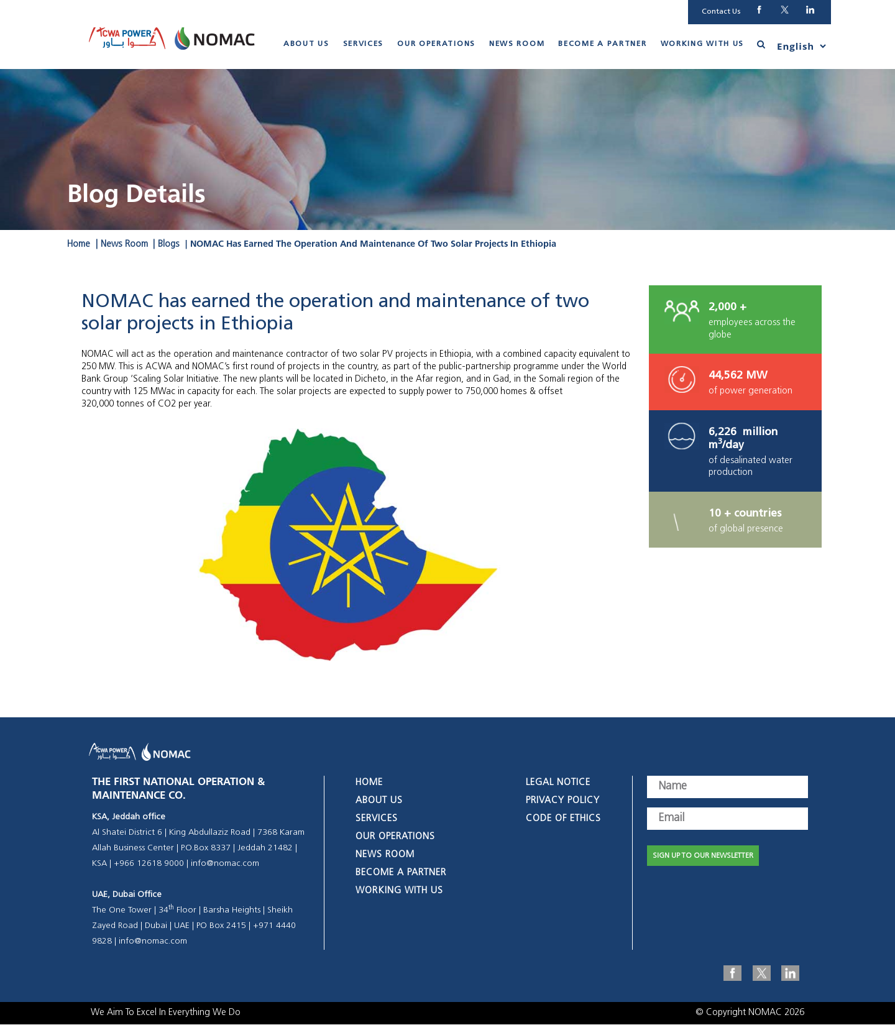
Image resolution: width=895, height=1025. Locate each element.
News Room (516, 44)
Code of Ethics (563, 819)
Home (78, 245)
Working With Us (703, 44)
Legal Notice (558, 783)
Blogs (169, 245)
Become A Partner (602, 44)
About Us (306, 44)
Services (363, 44)
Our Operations (436, 44)
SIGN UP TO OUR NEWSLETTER (703, 856)
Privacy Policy (563, 801)
